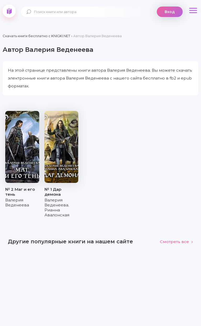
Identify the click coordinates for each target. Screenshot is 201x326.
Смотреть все (176, 241)
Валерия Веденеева (17, 202)
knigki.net (9, 11)
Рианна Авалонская (56, 212)
